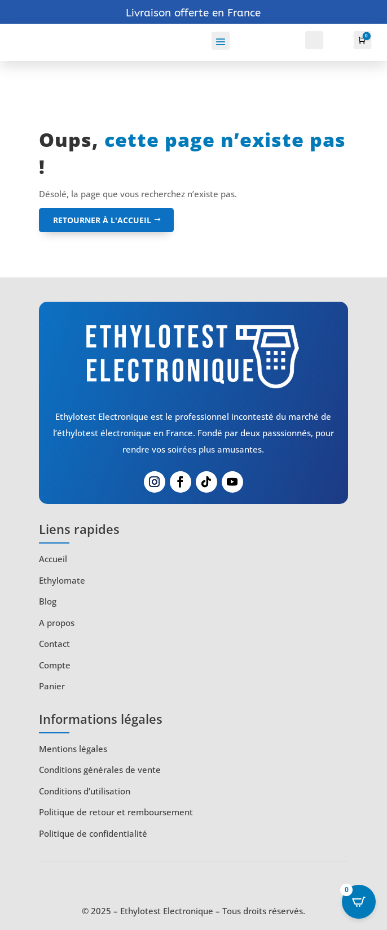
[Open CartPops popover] (359, 902)
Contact (54, 643)
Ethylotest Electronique (166, 910)
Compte (55, 665)
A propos (56, 622)
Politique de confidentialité (93, 833)
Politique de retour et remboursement (116, 812)
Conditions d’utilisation (84, 791)
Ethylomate (62, 580)
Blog (47, 601)
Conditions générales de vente (100, 769)
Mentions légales (73, 748)
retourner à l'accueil (102, 220)
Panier (52, 686)
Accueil (53, 558)
